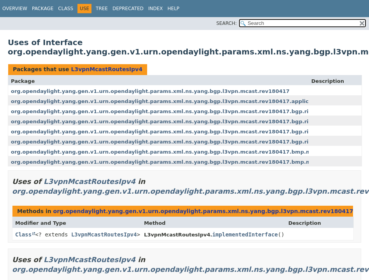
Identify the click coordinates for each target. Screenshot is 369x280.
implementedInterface (245, 234)
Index (155, 8)
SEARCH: (226, 23)
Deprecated (128, 8)
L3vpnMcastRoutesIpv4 (106, 69)
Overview (14, 8)
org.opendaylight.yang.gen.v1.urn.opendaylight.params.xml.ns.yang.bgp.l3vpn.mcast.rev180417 (150, 91)
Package (42, 8)
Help (173, 8)
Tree (102, 8)
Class (65, 8)
